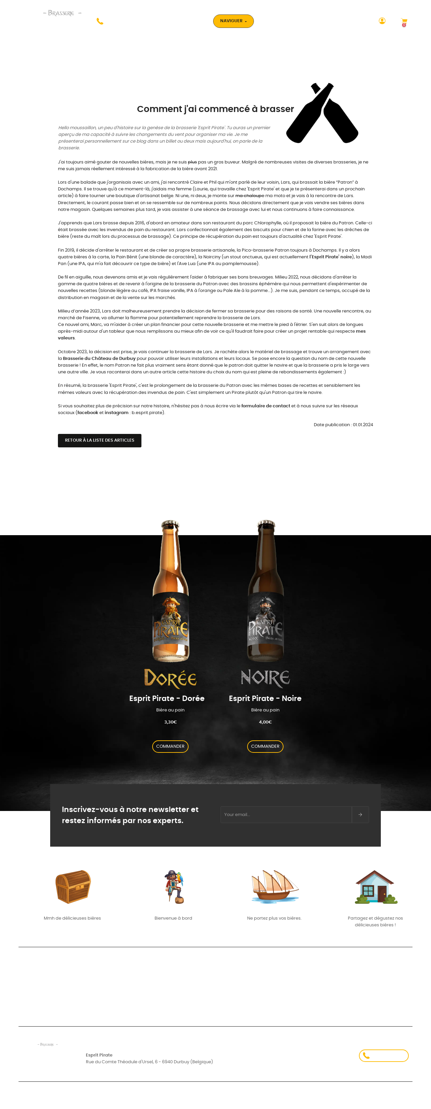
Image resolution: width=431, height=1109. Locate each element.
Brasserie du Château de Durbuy (99, 359)
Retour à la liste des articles (99, 440)
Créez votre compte (40, 996)
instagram (117, 413)
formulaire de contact (265, 406)
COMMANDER (170, 746)
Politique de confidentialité (316, 1100)
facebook (87, 413)
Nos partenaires (309, 966)
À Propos (300, 983)
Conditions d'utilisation (114, 1100)
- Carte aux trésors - (175, 996)
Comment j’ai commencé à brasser (191, 989)
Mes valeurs (166, 982)
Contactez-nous (310, 1000)
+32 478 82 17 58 (384, 1055)
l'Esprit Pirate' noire (330, 257)
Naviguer (231, 21)
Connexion (30, 982)
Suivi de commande (40, 989)
